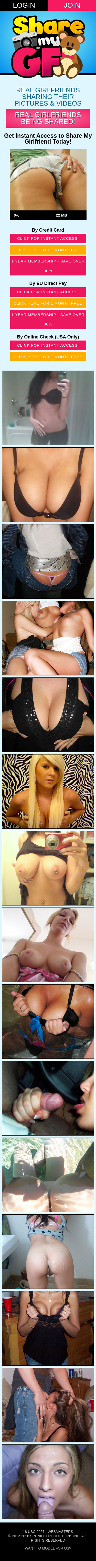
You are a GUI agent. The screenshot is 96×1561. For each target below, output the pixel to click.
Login (24, 5)
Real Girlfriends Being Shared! (48, 118)
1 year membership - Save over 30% (48, 266)
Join (72, 5)
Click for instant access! (48, 238)
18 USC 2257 (33, 1532)
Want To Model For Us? (48, 1548)
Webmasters (60, 1532)
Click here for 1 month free (48, 250)
